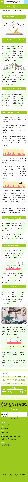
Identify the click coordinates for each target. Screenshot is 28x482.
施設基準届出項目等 (7, 445)
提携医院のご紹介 (6, 444)
